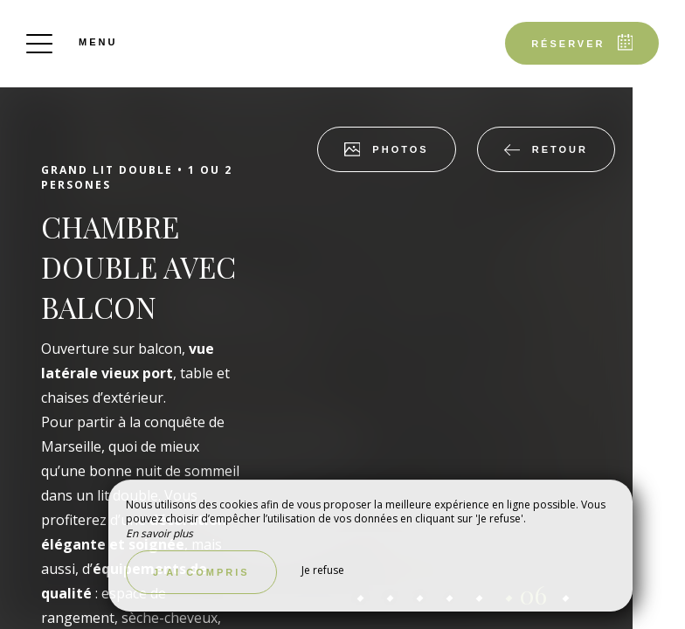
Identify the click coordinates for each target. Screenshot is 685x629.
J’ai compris (201, 572)
